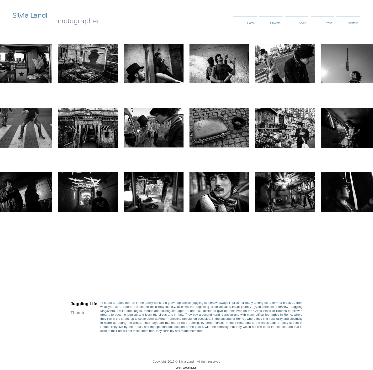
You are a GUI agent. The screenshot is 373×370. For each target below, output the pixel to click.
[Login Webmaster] (186, 367)
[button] (297, 21)
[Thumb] (79, 313)
